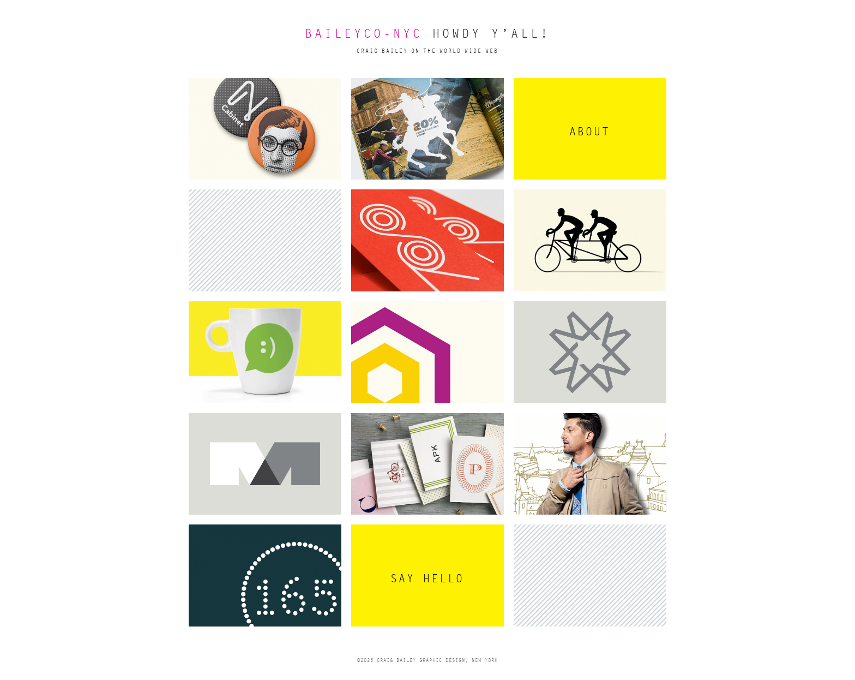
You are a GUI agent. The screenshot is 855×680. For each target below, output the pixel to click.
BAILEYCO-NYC (364, 34)
